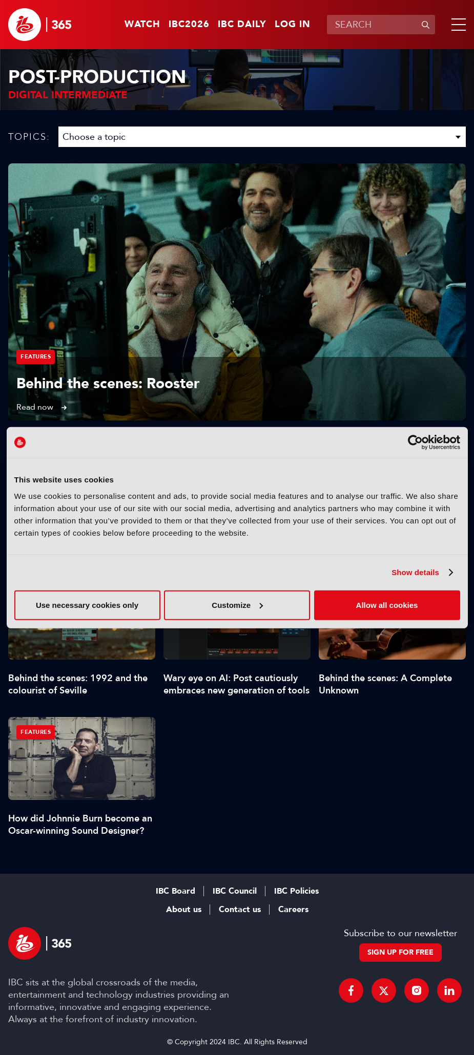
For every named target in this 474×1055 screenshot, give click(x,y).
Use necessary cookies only (87, 604)
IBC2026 (189, 24)
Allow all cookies (387, 604)
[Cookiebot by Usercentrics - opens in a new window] (415, 442)
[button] (456, 24)
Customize (237, 604)
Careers (293, 909)
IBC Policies (296, 891)
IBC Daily (242, 24)
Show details (415, 572)
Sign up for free (400, 952)
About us (183, 909)
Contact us (240, 909)
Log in (293, 24)
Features (35, 357)
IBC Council (235, 891)
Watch (142, 24)
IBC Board (175, 891)
